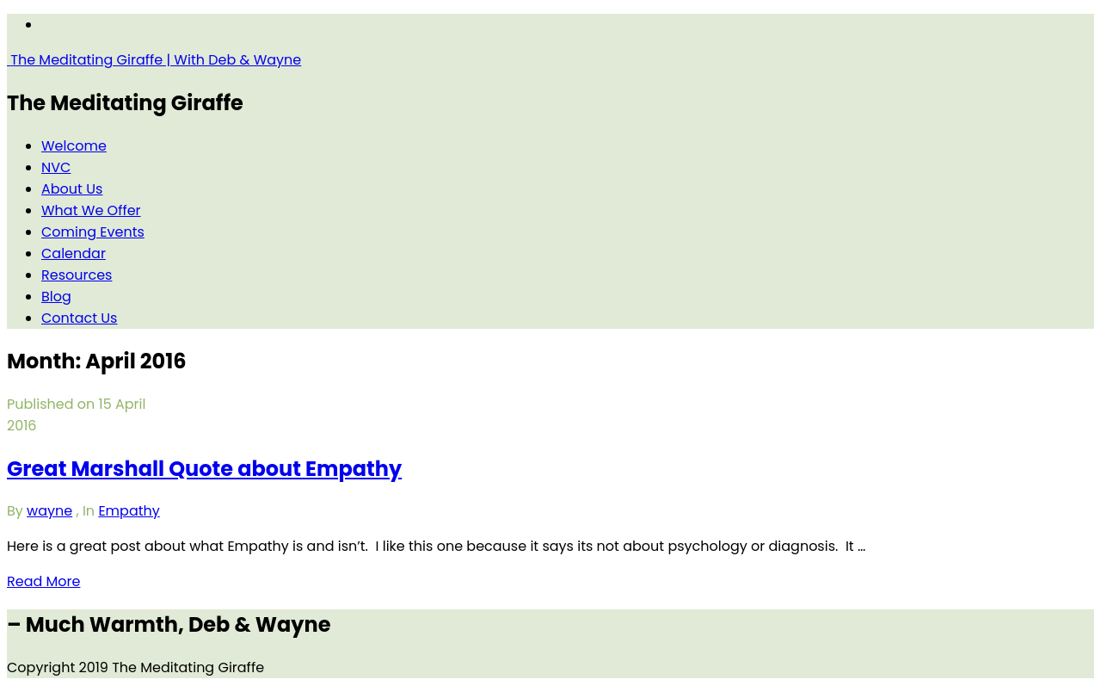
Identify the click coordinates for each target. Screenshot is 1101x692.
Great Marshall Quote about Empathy (204, 468)
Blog (56, 296)
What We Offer (91, 210)
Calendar (73, 253)
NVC (56, 167)
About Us (71, 189)
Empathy (128, 511)
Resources (76, 275)
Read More (43, 581)
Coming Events (93, 232)
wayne (49, 511)
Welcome (74, 146)
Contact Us (79, 318)
